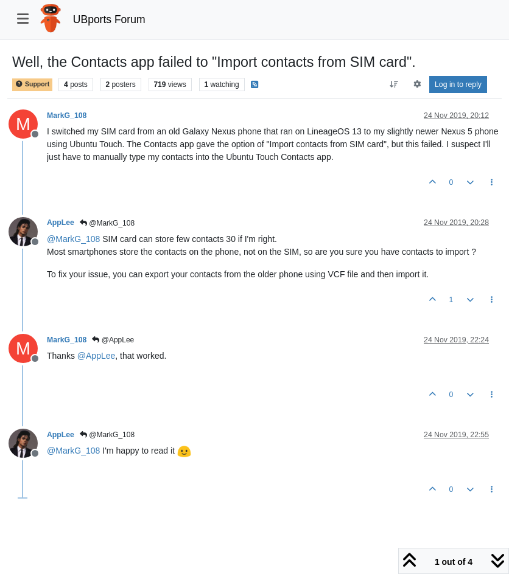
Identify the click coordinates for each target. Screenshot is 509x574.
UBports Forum (109, 19)
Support (32, 84)
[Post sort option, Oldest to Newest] (394, 84)
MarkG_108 (66, 115)
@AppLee (113, 340)
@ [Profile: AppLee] (96, 356)
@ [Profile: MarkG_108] (73, 239)
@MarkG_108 (107, 223)
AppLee (60, 222)
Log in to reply (458, 84)
